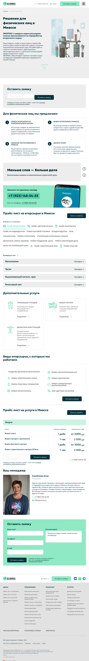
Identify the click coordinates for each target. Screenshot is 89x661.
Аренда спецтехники (73, 593)
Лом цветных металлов (31, 586)
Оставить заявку (69, 4)
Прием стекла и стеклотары (33, 597)
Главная (5, 11)
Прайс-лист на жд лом (10, 593)
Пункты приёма (76, 213)
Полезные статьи (33, 626)
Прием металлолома (30, 590)
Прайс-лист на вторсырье (11, 586)
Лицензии (28, 638)
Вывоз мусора (71, 590)
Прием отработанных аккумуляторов (31, 593)
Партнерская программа (53, 600)
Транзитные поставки (52, 591)
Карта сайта (36, 638)
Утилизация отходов (73, 596)
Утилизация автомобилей (75, 606)
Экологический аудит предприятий (52, 587)
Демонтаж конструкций (74, 586)
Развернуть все (9, 252)
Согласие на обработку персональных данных (26, 101)
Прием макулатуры (30, 603)
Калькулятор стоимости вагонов (10, 596)
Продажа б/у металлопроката (76, 603)
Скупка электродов (30, 619)
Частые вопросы (11, 626)
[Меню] (83, 3)
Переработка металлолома (75, 610)
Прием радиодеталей (31, 606)
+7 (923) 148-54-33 (23, 194)
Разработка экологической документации (75, 599)
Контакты (50, 626)
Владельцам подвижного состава (53, 604)
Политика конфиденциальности (13, 638)
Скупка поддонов (29, 616)
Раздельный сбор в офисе (54, 597)
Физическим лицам (52, 594)
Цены (44, 638)
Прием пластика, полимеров (33, 600)
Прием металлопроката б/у (32, 613)
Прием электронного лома (32, 610)
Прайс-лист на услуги (9, 590)
